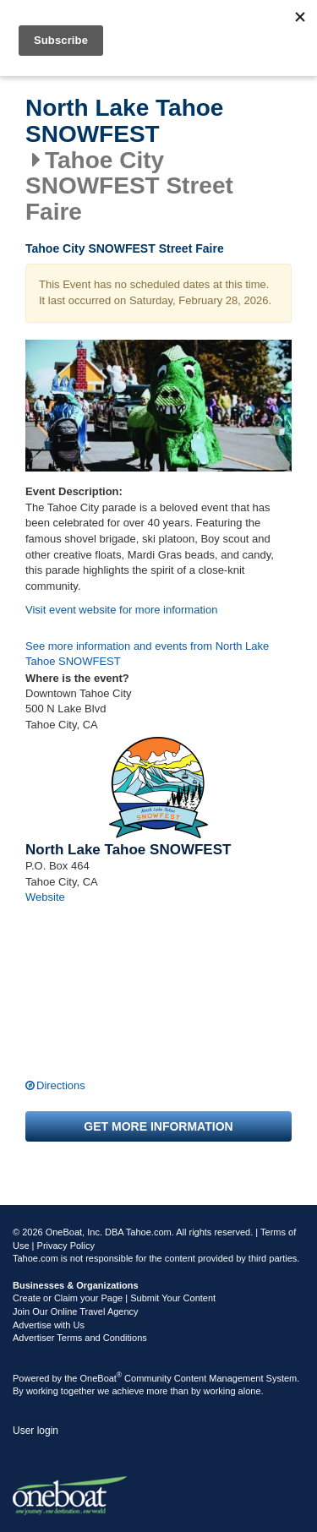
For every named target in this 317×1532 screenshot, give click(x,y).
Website (45, 897)
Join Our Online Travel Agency (76, 1311)
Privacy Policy (66, 1245)
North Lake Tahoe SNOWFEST (124, 121)
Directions (60, 1085)
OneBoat (101, 1378)
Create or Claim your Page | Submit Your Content (114, 1298)
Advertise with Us (49, 1325)
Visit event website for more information (121, 609)
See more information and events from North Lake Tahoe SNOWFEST (147, 654)
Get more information (158, 1126)
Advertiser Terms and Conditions (80, 1338)
